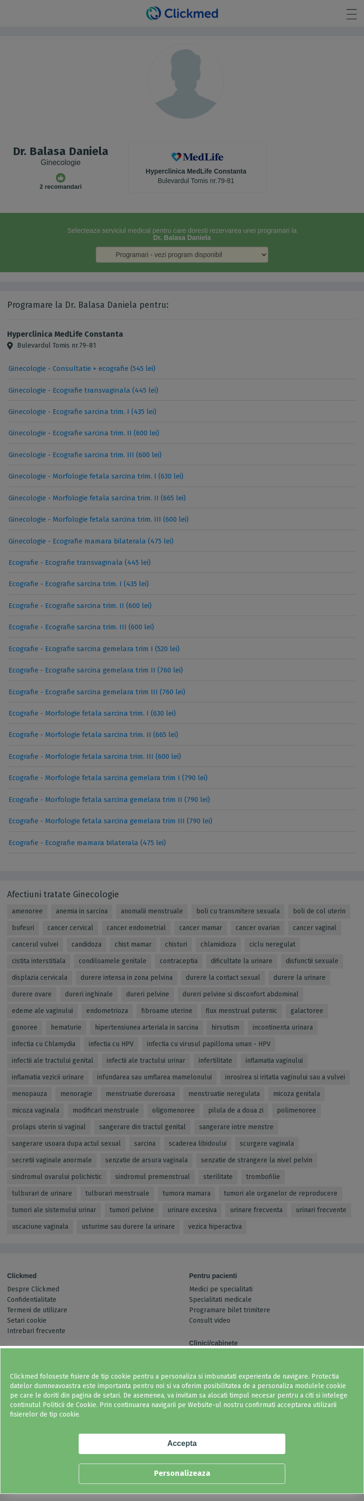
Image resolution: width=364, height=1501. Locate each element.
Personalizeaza (182, 1473)
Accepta (182, 1443)
